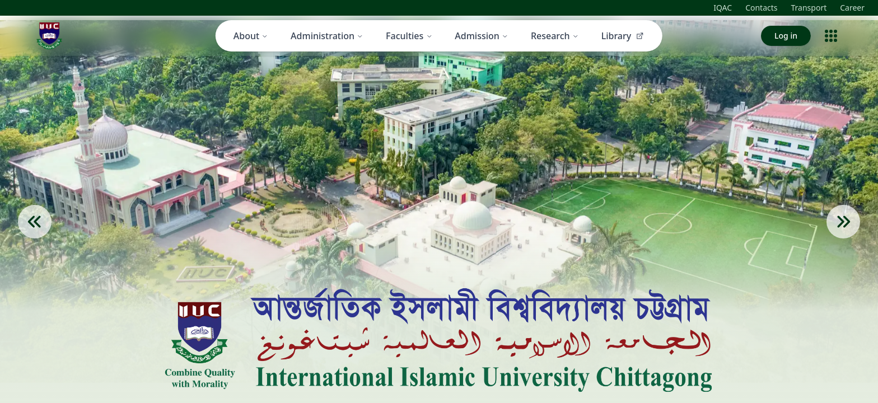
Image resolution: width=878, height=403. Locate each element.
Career (852, 7)
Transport (809, 7)
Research (555, 36)
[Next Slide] (843, 238)
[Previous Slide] (35, 238)
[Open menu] (831, 36)
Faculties (409, 36)
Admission (481, 36)
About (250, 36)
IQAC (722, 7)
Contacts (761, 7)
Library (623, 36)
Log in (785, 35)
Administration (327, 36)
